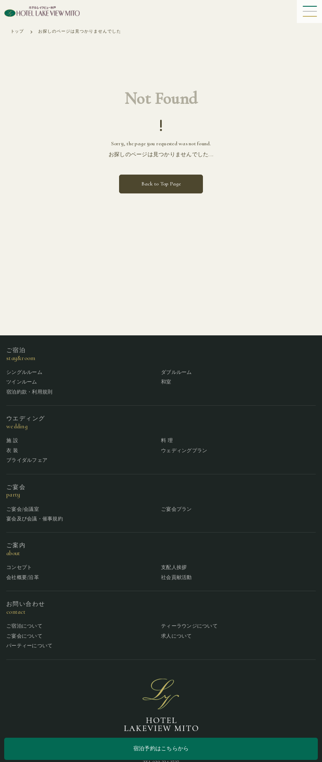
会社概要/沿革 (22, 577)
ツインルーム (21, 382)
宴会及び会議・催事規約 (34, 519)
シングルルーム (24, 372)
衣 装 (12, 450)
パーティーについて (29, 646)
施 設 (12, 440)
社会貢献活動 (176, 577)
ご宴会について (24, 636)
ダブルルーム (176, 372)
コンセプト (19, 567)
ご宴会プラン (176, 509)
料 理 (167, 440)
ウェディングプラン (184, 450)
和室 (166, 382)
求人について (176, 636)
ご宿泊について (24, 626)
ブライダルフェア (26, 460)
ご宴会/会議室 (22, 509)
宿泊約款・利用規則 (29, 392)
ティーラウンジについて (189, 626)
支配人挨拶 (174, 567)
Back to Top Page (161, 183)
